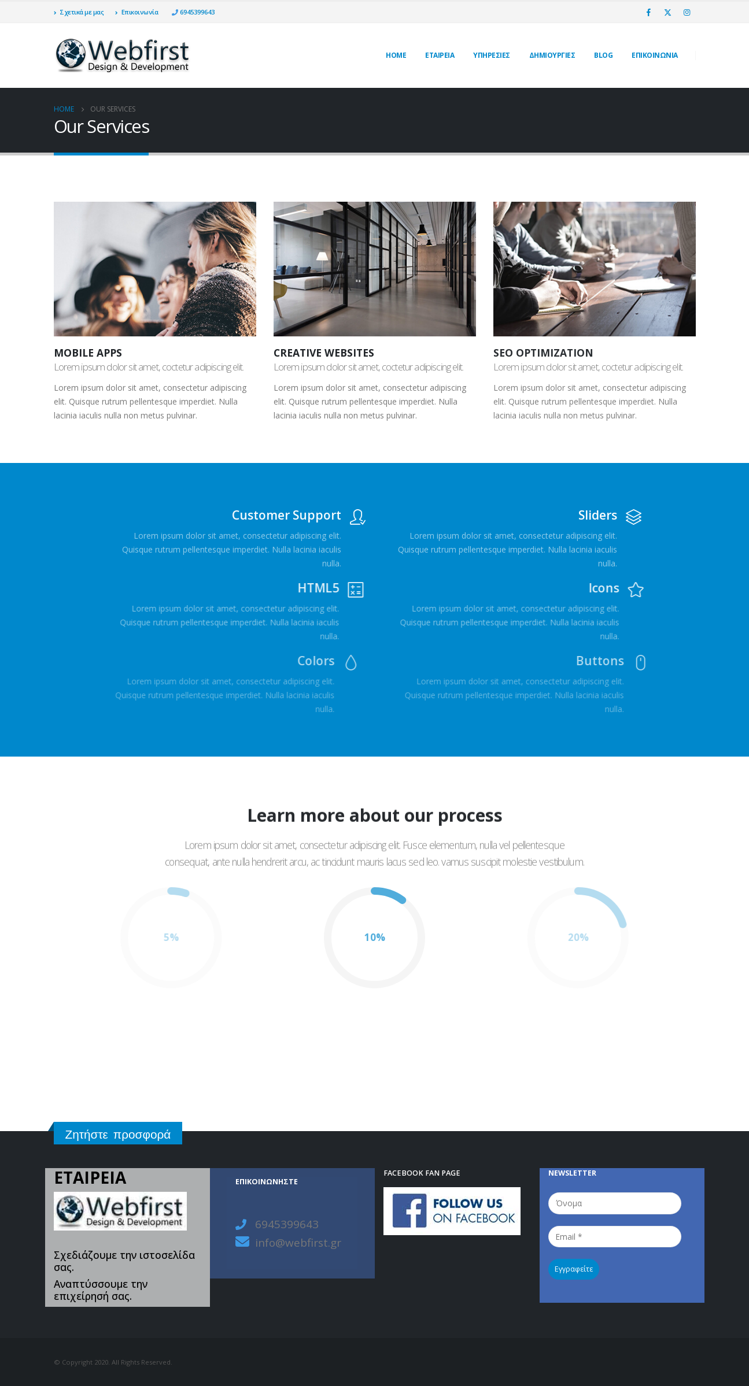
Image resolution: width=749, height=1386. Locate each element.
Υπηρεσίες (491, 55)
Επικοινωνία (136, 12)
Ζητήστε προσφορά (118, 1134)
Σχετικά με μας (79, 12)
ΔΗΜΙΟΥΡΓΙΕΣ (552, 55)
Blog (603, 55)
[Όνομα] (614, 1203)
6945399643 (196, 12)
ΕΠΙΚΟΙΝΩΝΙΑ (655, 55)
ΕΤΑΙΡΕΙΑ (439, 55)
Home (396, 55)
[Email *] (614, 1236)
